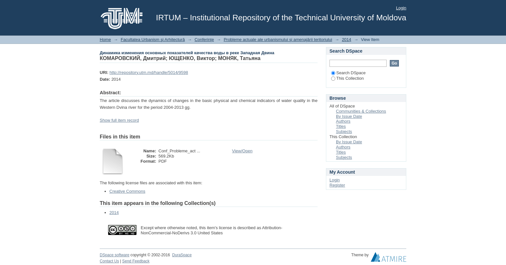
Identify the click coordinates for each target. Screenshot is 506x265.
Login (401, 7)
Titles (341, 126)
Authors (343, 121)
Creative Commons (127, 191)
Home (105, 39)
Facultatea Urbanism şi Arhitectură (153, 39)
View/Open (242, 150)
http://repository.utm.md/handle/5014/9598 (148, 72)
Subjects (344, 131)
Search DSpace (348, 72)
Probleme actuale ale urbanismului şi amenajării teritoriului (278, 39)
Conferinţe (204, 39)
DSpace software (114, 255)
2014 (346, 39)
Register (337, 185)
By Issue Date (349, 116)
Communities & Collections (361, 111)
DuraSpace (181, 255)
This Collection (347, 78)
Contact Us (109, 261)
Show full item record (119, 120)
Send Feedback (136, 261)
